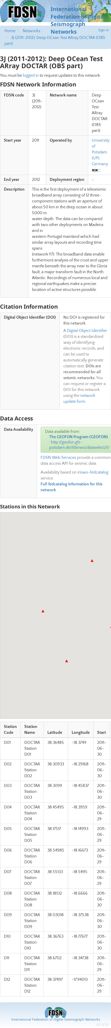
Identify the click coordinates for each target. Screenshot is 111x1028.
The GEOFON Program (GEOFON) (78, 437)
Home (9, 31)
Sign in (103, 30)
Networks (31, 31)
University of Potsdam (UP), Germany (101, 152)
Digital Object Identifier (87, 330)
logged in (31, 75)
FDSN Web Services (58, 457)
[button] (92, 560)
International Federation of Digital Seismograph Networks (55, 1020)
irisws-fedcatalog (93, 472)
